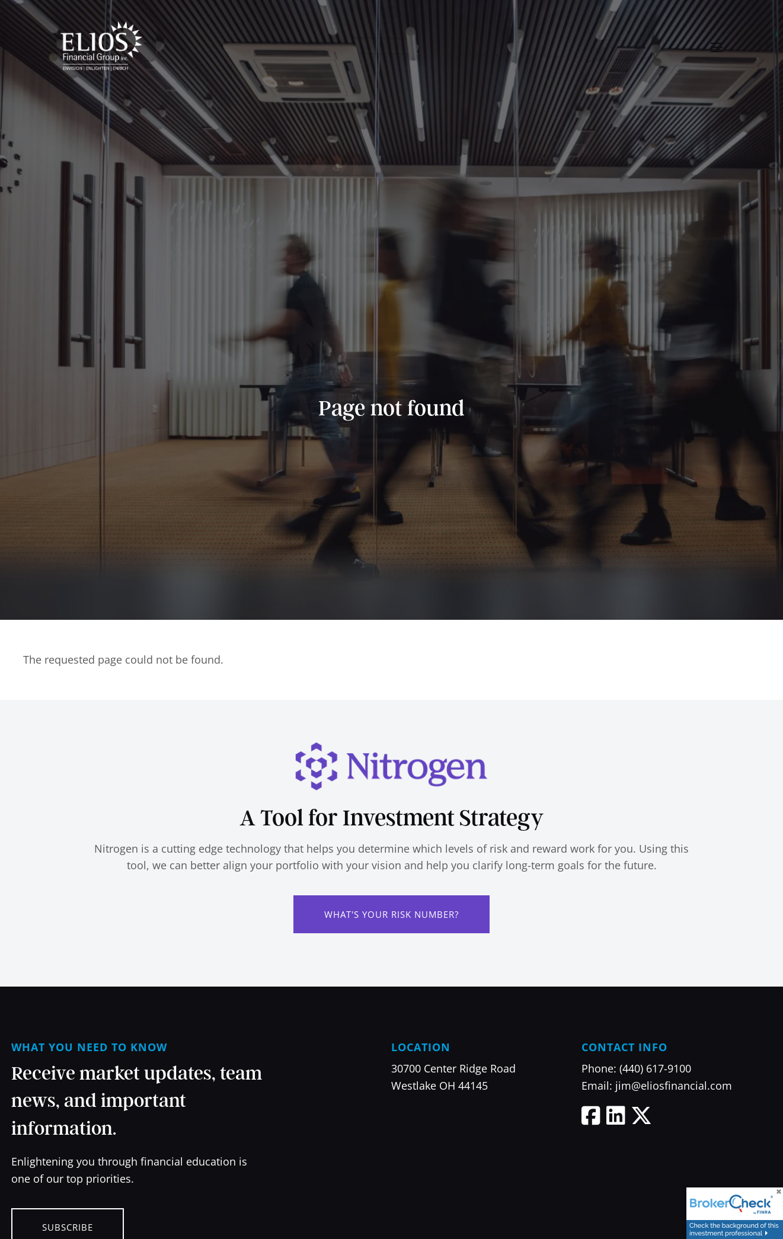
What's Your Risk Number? (391, 914)
